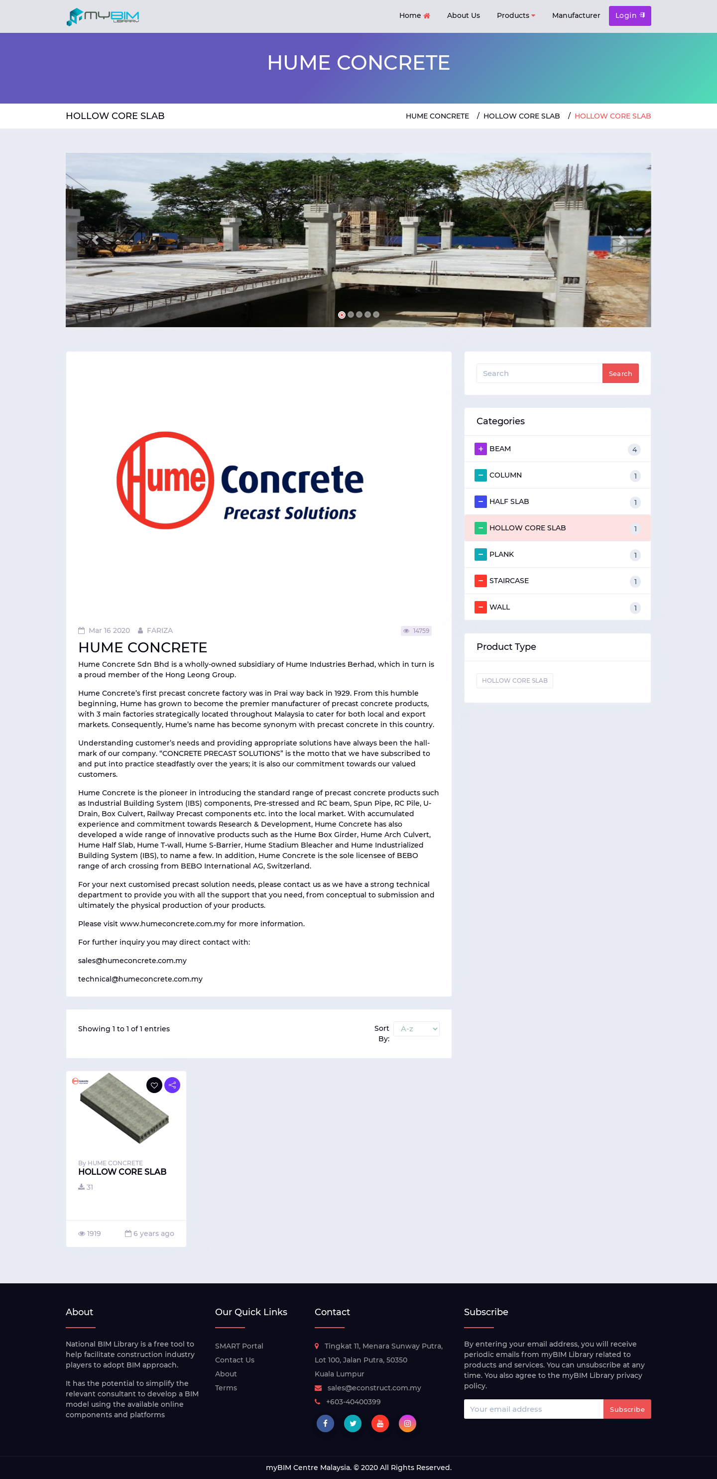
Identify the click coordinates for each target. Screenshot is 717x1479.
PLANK (558, 554)
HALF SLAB (558, 501)
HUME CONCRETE (437, 116)
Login (630, 15)
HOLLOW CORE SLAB (521, 116)
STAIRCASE (558, 581)
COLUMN (558, 475)
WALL (558, 607)
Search (620, 373)
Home (414, 16)
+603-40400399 (348, 1401)
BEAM (558, 449)
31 (85, 1187)
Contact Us (234, 1360)
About (226, 1373)
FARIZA (155, 630)
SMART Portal (239, 1346)
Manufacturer (576, 15)
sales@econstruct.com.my (368, 1387)
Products (516, 15)
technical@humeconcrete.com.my (140, 979)
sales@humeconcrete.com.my (132, 960)
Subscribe (627, 1409)
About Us (463, 15)
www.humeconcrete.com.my (172, 923)
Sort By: (381, 1033)
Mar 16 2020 (104, 630)
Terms (226, 1387)
